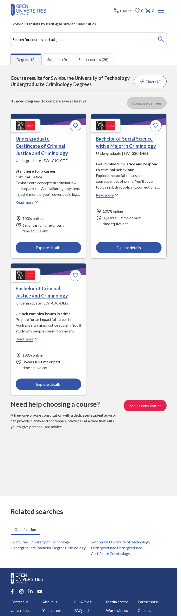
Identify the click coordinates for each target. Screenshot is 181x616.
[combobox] (89, 39)
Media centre (117, 601)
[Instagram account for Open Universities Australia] (21, 591)
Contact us (19, 601)
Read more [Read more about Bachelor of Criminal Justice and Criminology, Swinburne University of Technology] (27, 339)
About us (50, 601)
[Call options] (123, 10)
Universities (20, 610)
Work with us (117, 610)
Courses (144, 610)
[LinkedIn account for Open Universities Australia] (30, 591)
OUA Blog (83, 601)
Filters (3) (150, 81)
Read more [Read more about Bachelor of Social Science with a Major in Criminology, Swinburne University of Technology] (108, 195)
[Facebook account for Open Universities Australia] (12, 591)
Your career (52, 610)
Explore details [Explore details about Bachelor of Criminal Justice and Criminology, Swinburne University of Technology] (48, 384)
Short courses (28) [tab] (93, 59)
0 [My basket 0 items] (149, 11)
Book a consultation (145, 405)
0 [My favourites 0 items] (139, 11)
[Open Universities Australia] (28, 14)
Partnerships (148, 601)
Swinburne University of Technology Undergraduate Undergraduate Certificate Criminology (120, 548)
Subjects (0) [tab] (57, 59)
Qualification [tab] (25, 529)
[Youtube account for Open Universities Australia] (39, 591)
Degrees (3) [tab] (26, 59)
